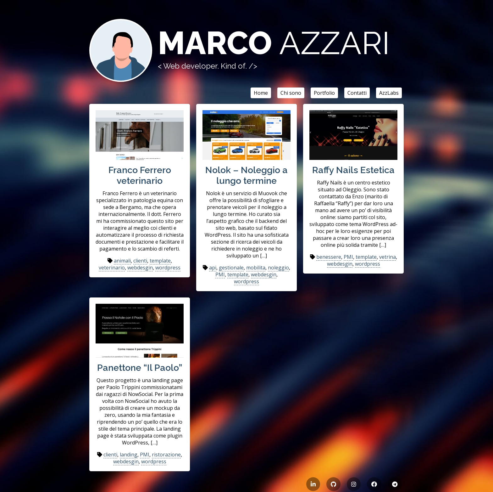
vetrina (387, 256)
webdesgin (140, 267)
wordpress (167, 267)
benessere (328, 256)
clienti (140, 260)
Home (261, 92)
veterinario (112, 267)
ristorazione (166, 454)
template (160, 260)
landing (128, 454)
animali (122, 260)
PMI (220, 274)
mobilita (255, 267)
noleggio (278, 267)
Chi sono (290, 92)
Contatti (357, 92)
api (212, 267)
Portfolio (324, 92)
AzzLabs (389, 92)
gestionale (231, 267)
